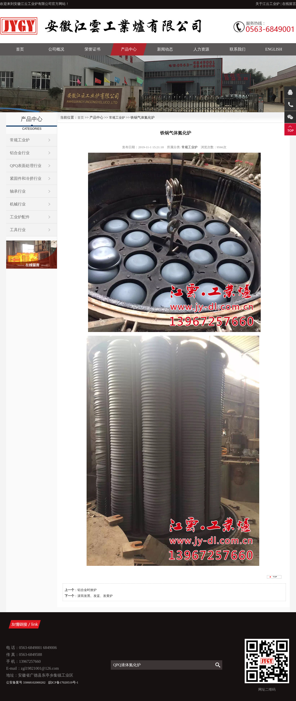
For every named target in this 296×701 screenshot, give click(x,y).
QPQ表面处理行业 (25, 166)
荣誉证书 (92, 49)
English (273, 49)
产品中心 (129, 49)
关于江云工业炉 (268, 4)
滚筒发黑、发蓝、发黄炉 (95, 596)
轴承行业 (18, 191)
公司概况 (56, 49)
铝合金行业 (20, 153)
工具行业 (18, 230)
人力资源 (201, 49)
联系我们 (237, 49)
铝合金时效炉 (87, 590)
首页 (20, 49)
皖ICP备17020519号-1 (63, 682)
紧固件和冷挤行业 (25, 178)
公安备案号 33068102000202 (26, 682)
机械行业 (18, 204)
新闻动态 (165, 49)
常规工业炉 (20, 140)
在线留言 (289, 4)
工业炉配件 (20, 217)
